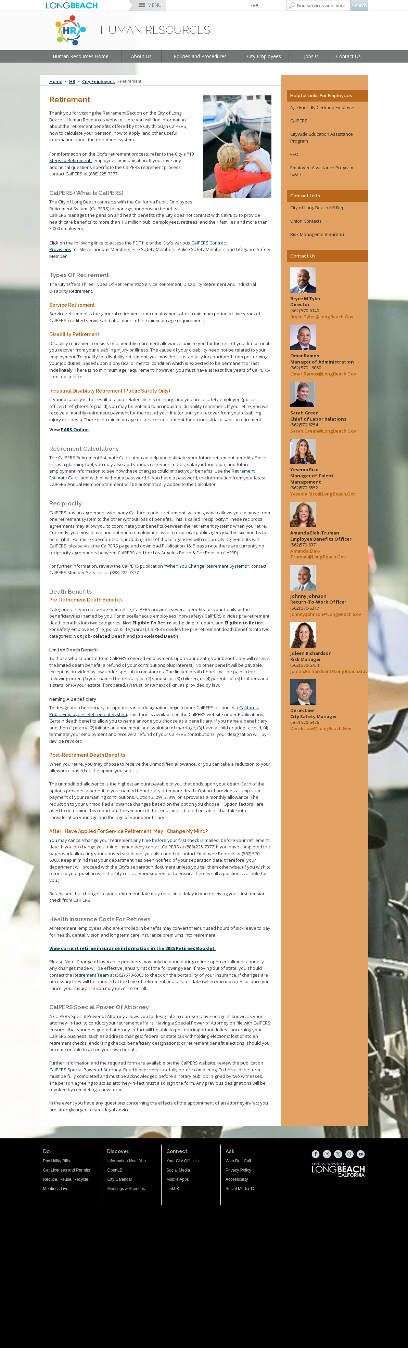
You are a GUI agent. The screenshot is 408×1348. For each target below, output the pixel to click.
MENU (154, 5)
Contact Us (348, 56)
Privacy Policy (238, 1170)
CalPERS (298, 121)
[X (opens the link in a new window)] (338, 1154)
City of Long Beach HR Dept (318, 207)
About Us (141, 56)
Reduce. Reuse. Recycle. (66, 1179)
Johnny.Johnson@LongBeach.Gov (324, 614)
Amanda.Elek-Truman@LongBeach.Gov (318, 554)
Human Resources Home (81, 56)
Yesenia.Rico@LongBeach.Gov (323, 494)
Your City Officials (182, 1161)
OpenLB (114, 1170)
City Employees (264, 56)
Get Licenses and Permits (66, 1170)
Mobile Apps (177, 1179)
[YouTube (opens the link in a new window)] (361, 1154)
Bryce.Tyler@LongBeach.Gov (321, 317)
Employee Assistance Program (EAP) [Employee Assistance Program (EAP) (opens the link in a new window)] (321, 170)
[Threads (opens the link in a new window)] (349, 1154)
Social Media (178, 1170)
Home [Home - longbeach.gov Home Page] (55, 81)
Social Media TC (241, 1188)
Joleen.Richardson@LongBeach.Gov (324, 671)
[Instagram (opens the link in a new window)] (327, 1154)
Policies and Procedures (200, 56)
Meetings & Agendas (126, 1188)
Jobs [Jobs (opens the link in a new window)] (309, 56)
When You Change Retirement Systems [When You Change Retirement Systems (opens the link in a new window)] (206, 566)
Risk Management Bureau (317, 234)
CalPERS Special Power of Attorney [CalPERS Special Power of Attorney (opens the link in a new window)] (85, 1070)
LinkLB (172, 1188)
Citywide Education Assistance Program (321, 137)
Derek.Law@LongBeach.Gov (320, 728)
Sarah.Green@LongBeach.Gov (323, 431)
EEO (294, 154)
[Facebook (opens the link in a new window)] (315, 1154)
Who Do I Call (238, 1161)
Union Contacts (306, 221)
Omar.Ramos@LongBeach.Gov (323, 374)
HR (72, 81)
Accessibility (237, 1179)
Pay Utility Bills (56, 1161)
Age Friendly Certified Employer (322, 107)
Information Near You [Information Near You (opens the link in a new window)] (126, 1161)
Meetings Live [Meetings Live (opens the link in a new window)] (55, 1188)
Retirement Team (91, 975)
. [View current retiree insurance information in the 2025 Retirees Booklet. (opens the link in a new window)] (132, 948)
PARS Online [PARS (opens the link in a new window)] (75, 429)
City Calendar (119, 1179)
